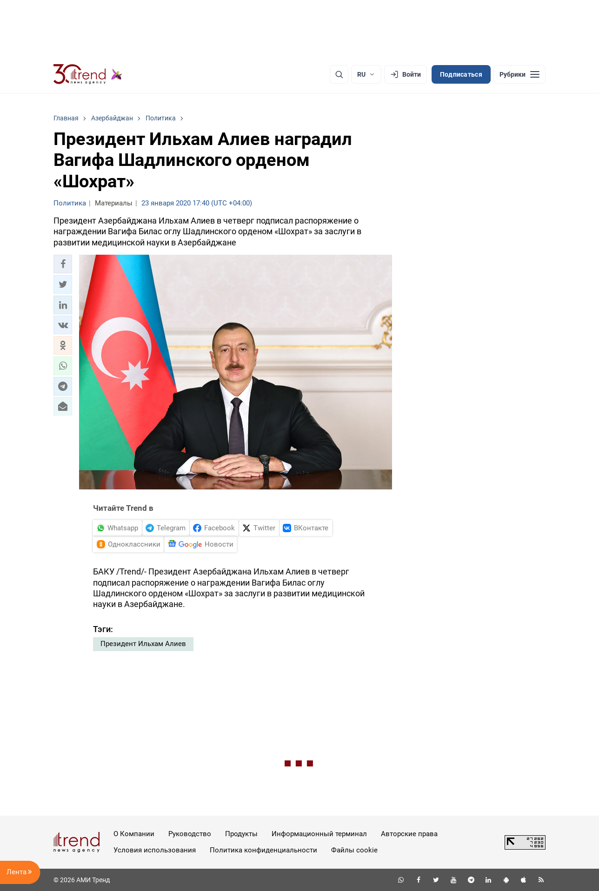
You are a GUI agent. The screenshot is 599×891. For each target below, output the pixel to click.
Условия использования (154, 850)
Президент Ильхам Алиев (143, 644)
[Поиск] (339, 74)
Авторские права (409, 834)
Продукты (241, 834)
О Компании (133, 834)
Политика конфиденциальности (263, 850)
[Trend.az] (87, 74)
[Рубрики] (519, 74)
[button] (62, 264)
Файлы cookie (354, 850)
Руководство (189, 834)
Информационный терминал (319, 834)
